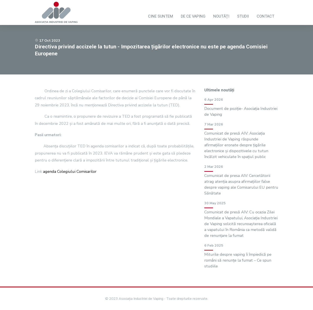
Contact (265, 16)
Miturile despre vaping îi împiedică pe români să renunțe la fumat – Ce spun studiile (237, 260)
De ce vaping (193, 16)
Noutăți (221, 16)
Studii (243, 16)
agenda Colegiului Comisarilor (70, 171)
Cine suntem (160, 16)
